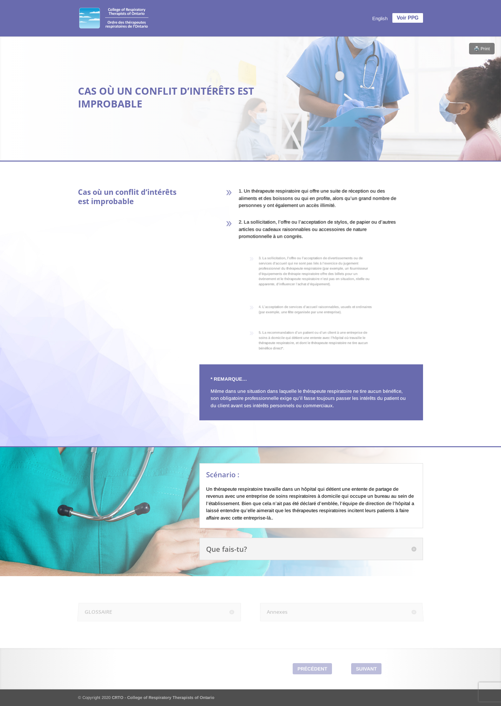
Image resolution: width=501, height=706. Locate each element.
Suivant (366, 668)
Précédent (312, 668)
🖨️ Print (482, 48)
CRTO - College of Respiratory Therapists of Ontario (163, 697)
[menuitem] (380, 18)
